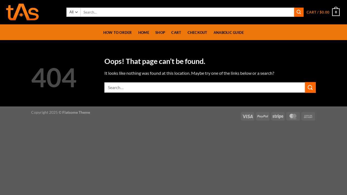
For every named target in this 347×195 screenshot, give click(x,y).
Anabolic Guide (229, 32)
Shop (160, 32)
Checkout (197, 32)
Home (143, 32)
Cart (176, 32)
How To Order (117, 32)
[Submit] (298, 12)
